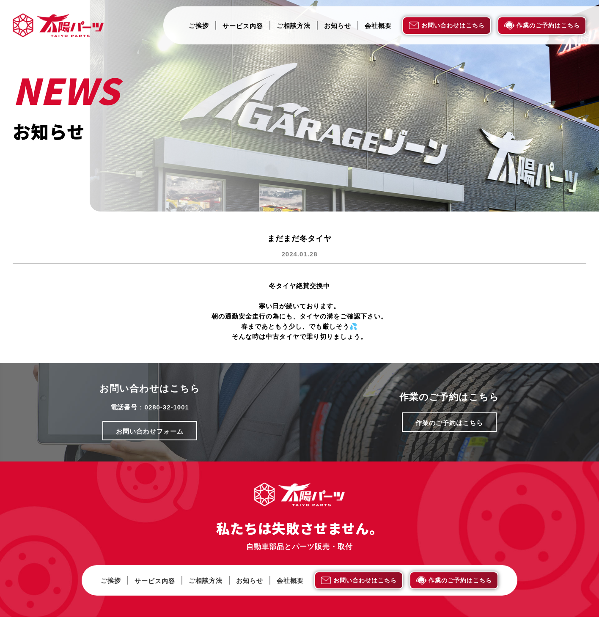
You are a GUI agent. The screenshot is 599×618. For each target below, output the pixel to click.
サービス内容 (243, 26)
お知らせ (337, 25)
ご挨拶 (199, 25)
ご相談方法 (293, 25)
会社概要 (378, 25)
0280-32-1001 (166, 407)
